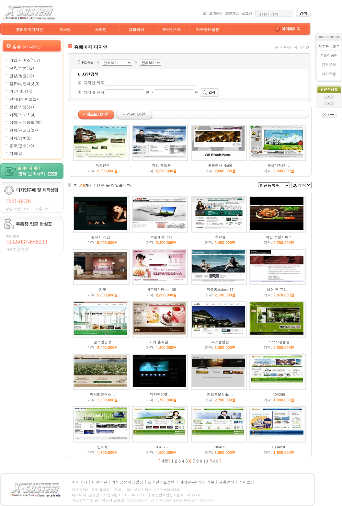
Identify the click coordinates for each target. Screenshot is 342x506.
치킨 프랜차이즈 (279, 237)
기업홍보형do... (220, 394)
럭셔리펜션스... (102, 394)
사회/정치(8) (20, 138)
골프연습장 (102, 341)
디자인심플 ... (161, 394)
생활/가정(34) (21, 106)
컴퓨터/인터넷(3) (24, 83)
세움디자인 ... (279, 165)
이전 (164, 461)
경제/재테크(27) (23, 130)
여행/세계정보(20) (25, 122)
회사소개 (79, 482)
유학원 (220, 237)
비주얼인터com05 (161, 289)
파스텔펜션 (220, 341)
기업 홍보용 (161, 165)
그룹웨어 (136, 29)
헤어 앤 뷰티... (279, 289)
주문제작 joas (161, 237)
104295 (279, 394)
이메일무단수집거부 (196, 482)
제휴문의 (226, 482)
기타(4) (15, 153)
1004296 (279, 446)
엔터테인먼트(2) (23, 99)
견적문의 (329, 64)
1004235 (220, 446)
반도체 (102, 446)
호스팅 (65, 29)
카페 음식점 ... (161, 341)
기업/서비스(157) (24, 60)
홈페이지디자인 (29, 29)
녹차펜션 (103, 165)
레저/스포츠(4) (22, 114)
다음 (215, 461)
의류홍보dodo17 (220, 289)
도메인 (101, 29)
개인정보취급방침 (127, 482)
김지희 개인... (102, 237)
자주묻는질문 (207, 29)
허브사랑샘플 (279, 341)
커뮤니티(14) (20, 91)
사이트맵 (329, 73)
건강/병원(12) (21, 75)
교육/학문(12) (21, 68)
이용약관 (100, 482)
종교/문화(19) (21, 145)
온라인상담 (172, 29)
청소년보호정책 (161, 482)
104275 (161, 446)
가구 (102, 289)
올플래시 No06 (220, 165)
